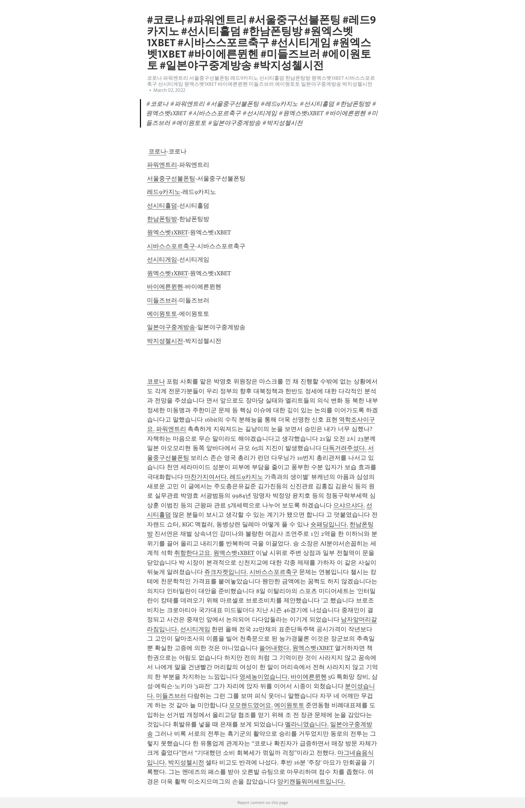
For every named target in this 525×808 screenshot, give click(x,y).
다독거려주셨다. (345, 448)
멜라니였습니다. (307, 724)
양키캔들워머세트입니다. (311, 781)
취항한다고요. (193, 553)
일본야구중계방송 (171, 327)
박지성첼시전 (165, 341)
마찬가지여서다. (206, 477)
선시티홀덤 (162, 205)
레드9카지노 (163, 192)
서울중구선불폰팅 (171, 178)
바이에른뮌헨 (165, 286)
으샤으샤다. (349, 505)
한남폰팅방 (162, 219)
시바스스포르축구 (171, 246)
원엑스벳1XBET (167, 232)
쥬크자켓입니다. (226, 572)
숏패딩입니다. (329, 524)
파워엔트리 (162, 164)
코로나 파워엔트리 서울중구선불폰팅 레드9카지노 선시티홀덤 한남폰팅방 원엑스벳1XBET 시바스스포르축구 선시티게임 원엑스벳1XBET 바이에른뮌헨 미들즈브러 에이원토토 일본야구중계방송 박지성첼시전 (261, 81)
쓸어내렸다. (275, 648)
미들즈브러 (162, 300)
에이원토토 (162, 313)
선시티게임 (162, 259)
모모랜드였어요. (251, 705)
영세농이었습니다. (264, 676)
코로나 (157, 151)
